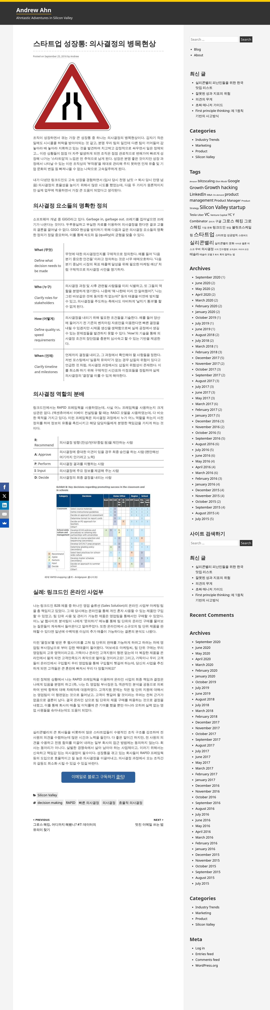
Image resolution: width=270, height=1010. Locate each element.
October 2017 (206, 369)
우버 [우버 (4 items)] (198, 249)
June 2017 (203, 392)
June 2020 (203, 283)
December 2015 (207, 490)
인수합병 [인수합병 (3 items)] (224, 249)
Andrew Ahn (33, 10)
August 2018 (205, 335)
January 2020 (205, 312)
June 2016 (203, 455)
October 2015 (206, 501)
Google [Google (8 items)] (234, 180)
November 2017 (208, 363)
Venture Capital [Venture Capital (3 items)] (218, 215)
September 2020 (208, 277)
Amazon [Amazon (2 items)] (193, 181)
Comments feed (208, 959)
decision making (50, 802)
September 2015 (208, 507)
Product (201, 151)
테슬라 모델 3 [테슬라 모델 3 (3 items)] (207, 254)
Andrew (74, 56)
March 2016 (204, 473)
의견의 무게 (204, 99)
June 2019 (203, 329)
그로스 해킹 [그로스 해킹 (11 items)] (232, 221)
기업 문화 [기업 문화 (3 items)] (207, 227)
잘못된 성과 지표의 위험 (213, 93)
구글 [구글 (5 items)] (218, 221)
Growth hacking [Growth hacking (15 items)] (221, 187)
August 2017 (205, 381)
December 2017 (207, 358)
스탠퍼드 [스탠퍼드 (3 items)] (243, 235)
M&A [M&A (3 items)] (209, 194)
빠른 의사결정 (89, 802)
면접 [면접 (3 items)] (228, 227)
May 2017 (203, 398)
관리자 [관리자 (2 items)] (212, 221)
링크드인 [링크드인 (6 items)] (219, 227)
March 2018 (204, 346)
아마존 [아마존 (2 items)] (238, 243)
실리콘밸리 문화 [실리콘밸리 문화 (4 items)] (224, 243)
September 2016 (208, 438)
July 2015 (202, 519)
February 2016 (206, 478)
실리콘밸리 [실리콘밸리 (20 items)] (202, 242)
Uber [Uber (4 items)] (201, 215)
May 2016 (203, 461)
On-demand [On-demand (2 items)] (218, 195)
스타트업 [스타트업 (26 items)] (204, 234)
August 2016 (205, 444)
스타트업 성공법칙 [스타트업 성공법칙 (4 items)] (226, 235)
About (198, 55)
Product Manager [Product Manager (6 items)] (227, 200)
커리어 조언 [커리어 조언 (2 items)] (243, 249)
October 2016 (206, 432)
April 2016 (203, 467)
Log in (200, 948)
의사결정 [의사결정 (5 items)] (207, 249)
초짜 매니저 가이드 (209, 105)
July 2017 (202, 386)
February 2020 (206, 306)
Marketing (203, 145)
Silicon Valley (47, 795)
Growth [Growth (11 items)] (197, 187)
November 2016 (208, 427)
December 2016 (207, 421)
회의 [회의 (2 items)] (217, 254)
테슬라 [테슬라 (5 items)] (194, 254)
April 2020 (203, 294)
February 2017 (206, 409)
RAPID (70, 802)
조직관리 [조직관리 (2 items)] (233, 249)
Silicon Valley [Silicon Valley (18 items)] (214, 207)
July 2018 (202, 340)
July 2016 (202, 450)
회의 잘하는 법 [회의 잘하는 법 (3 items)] (227, 254)
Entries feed (205, 954)
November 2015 (208, 496)
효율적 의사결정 (130, 802)
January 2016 (205, 484)
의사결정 (109, 802)
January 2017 (205, 415)
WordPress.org (207, 965)
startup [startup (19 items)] (237, 207)
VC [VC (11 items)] (207, 214)
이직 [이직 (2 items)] (217, 249)
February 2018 (206, 352)
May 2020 (203, 289)
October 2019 (206, 317)
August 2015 (205, 513)
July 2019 (202, 323)
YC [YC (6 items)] (230, 214)
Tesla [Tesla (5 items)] (193, 215)
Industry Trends (207, 139)
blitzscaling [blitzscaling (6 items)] (206, 181)
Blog (197, 49)
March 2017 (204, 404)
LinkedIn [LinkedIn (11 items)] (198, 194)
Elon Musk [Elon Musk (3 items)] (221, 181)
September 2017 (208, 375)
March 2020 (204, 300)
